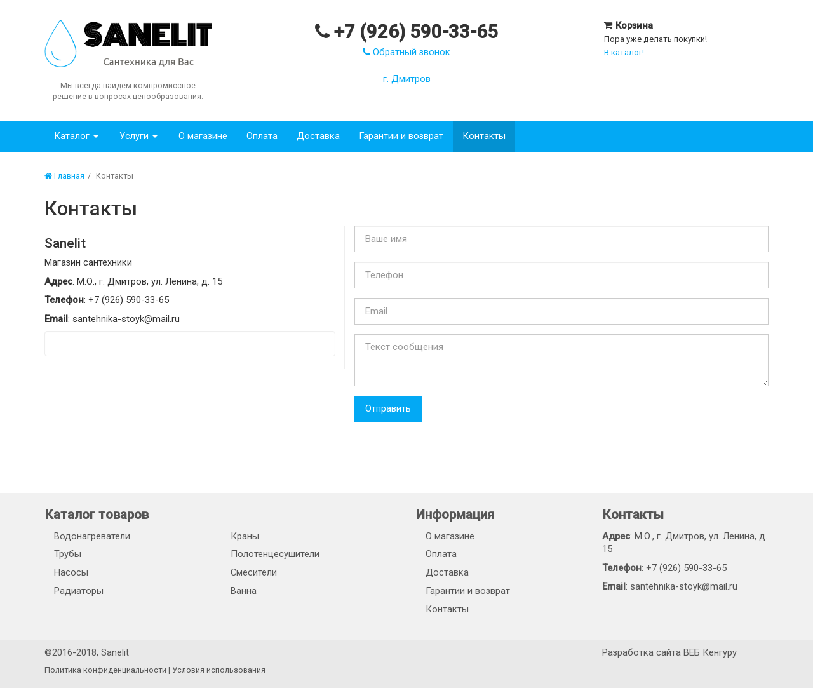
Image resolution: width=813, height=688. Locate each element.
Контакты (480, 136)
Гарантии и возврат (397, 136)
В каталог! (624, 52)
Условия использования (218, 670)
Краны (245, 536)
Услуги (137, 136)
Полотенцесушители (275, 554)
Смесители (254, 572)
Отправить (388, 408)
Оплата (258, 136)
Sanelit (115, 652)
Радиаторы (79, 591)
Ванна (244, 591)
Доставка (314, 136)
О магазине (199, 136)
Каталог (76, 136)
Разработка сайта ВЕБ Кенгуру (669, 652)
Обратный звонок (406, 52)
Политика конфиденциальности (105, 670)
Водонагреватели (92, 536)
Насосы (71, 572)
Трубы (67, 554)
